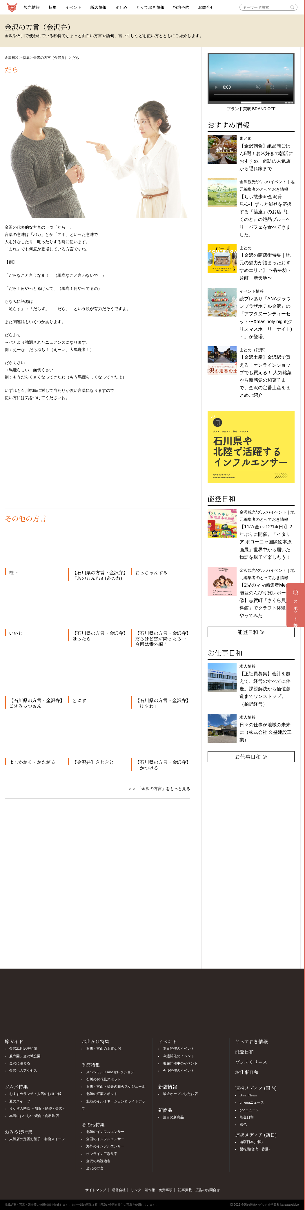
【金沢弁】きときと (93, 762)
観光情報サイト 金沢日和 (12, 7)
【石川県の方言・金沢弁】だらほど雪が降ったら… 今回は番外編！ (161, 638)
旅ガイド (14, 1041)
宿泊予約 (181, 7)
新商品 (165, 1110)
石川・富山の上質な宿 (103, 1048)
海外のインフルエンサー (105, 1146)
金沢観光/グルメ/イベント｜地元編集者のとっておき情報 (267, 535)
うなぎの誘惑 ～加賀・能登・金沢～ (37, 1108)
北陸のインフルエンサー (105, 1131)
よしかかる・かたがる (32, 762)
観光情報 (31, 7)
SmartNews (248, 1095)
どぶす (79, 700)
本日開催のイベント (178, 1048)
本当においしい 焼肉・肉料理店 (34, 1116)
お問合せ (206, 7)
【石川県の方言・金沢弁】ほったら (99, 636)
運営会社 (119, 1190)
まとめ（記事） (265, 372)
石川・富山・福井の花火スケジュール (115, 1086)
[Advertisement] (97, 459)
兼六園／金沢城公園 (25, 1056)
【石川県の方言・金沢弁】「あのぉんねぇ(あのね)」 (99, 575)
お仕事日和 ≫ (251, 756)
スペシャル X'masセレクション (110, 1072)
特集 (52, 7)
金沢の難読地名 (98, 1161)
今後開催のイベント (178, 1070)
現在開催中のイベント (180, 1063)
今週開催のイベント (178, 1056)
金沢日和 (12, 58)
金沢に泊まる (19, 1063)
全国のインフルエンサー (105, 1139)
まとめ (121, 7)
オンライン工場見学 (101, 1154)
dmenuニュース (252, 1102)
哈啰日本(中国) (251, 1142)
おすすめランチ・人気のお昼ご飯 (35, 1094)
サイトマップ (95, 1190)
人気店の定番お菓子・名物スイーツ (37, 1139)
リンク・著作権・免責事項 (152, 1190)
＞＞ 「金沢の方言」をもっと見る (159, 788)
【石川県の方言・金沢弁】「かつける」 (161, 765)
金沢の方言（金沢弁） (50, 58)
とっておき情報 (150, 7)
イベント (73, 7)
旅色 (243, 1124)
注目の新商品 (173, 1117)
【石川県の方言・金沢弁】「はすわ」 (161, 703)
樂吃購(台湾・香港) (255, 1149)
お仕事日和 (246, 1072)
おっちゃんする (151, 572)
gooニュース (249, 1110)
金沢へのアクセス (23, 1070)
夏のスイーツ (19, 1101)
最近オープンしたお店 (180, 1094)
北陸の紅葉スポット (101, 1094)
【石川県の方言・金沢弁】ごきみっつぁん (35, 703)
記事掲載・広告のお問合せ (199, 1190)
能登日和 (244, 1051)
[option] (251, 447)
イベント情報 (266, 314)
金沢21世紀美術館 (23, 1048)
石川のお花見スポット (103, 1079)
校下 (13, 572)
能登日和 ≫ (251, 632)
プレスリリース (251, 1062)
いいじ (16, 633)
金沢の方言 (95, 1168)
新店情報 (98, 7)
